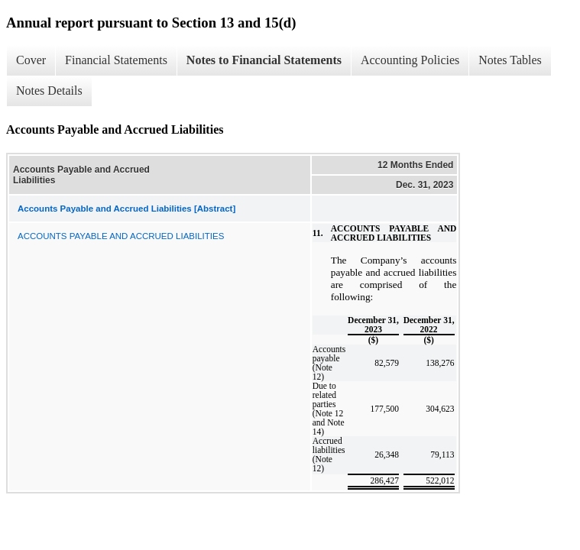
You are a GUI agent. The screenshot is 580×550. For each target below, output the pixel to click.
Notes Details (49, 90)
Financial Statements (116, 59)
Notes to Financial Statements (264, 59)
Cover (31, 59)
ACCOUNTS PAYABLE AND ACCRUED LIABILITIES (121, 236)
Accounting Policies (410, 59)
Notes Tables (510, 59)
